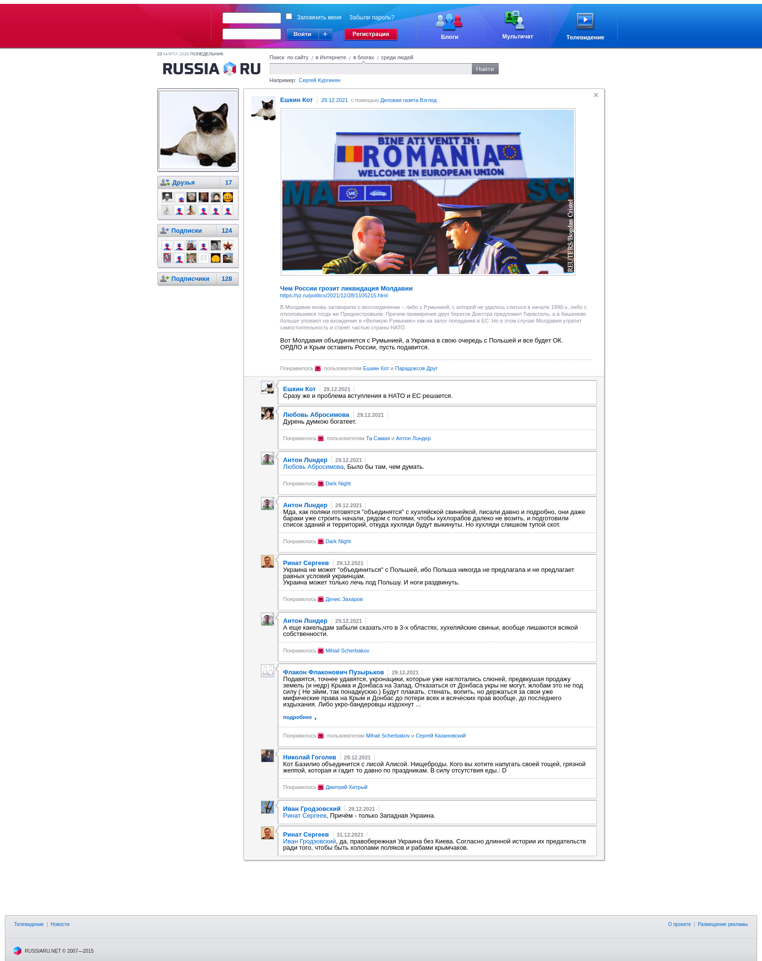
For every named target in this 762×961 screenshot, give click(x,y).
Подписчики (190, 278)
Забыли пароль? (372, 17)
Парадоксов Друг (416, 368)
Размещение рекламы (723, 924)
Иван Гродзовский (309, 841)
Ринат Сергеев (305, 815)
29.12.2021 (334, 100)
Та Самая (378, 438)
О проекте (679, 924)
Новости (60, 924)
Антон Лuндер (413, 438)
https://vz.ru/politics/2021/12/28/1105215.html (334, 295)
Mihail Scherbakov (347, 650)
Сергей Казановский (441, 735)
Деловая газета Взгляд (409, 100)
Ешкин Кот (376, 368)
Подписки (187, 230)
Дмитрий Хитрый (346, 787)
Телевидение (29, 924)
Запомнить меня (319, 17)
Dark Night (338, 483)
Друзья (184, 182)
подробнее (297, 717)
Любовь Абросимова (313, 466)
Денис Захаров (344, 599)
